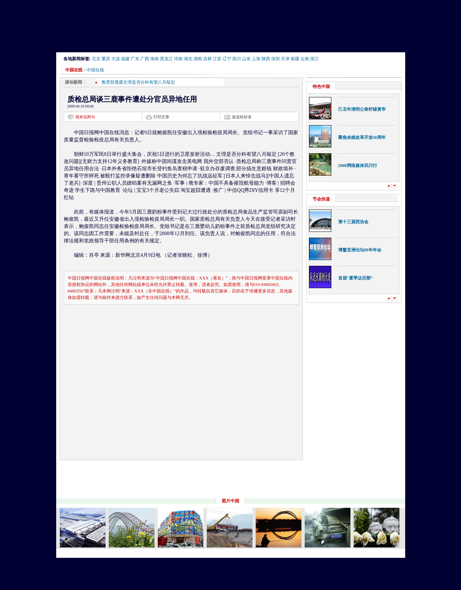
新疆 (295, 58)
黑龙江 (166, 58)
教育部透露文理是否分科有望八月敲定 (138, 82)
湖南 (197, 58)
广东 (135, 58)
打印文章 (161, 117)
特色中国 (321, 86)
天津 (285, 58)
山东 (246, 58)
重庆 (106, 58)
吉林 (207, 58)
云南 (304, 58)
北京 (96, 58)
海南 (154, 58)
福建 (125, 58)
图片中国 (230, 500)
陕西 (265, 58)
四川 (236, 58)
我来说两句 (85, 117)
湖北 (188, 58)
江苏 (217, 58)
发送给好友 (242, 117)
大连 (115, 58)
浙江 (314, 58)
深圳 (275, 58)
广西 (144, 58)
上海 (256, 58)
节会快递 (321, 199)
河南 (178, 58)
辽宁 (227, 58)
